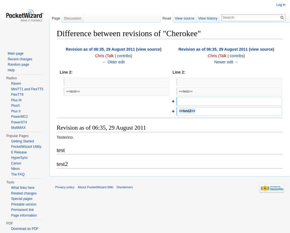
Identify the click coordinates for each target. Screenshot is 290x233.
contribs (124, 56)
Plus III (16, 100)
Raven (16, 83)
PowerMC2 (19, 117)
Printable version (23, 204)
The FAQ (18, 174)
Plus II (15, 111)
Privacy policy (65, 187)
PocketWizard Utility (26, 147)
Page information (24, 215)
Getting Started (22, 141)
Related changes (24, 193)
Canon (16, 163)
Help (11, 70)
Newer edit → (226, 62)
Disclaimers (125, 187)
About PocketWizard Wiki (96, 187)
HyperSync (19, 158)
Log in (280, 5)
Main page (16, 53)
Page (56, 18)
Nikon (15, 169)
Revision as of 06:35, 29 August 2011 (100, 49)
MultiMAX (18, 128)
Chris (100, 56)
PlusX (15, 106)
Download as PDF (25, 229)
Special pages (21, 199)
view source (149, 49)
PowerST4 (19, 122)
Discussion (73, 18)
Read (166, 18)
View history (208, 18)
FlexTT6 (17, 95)
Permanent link (22, 210)
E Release (19, 152)
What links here (23, 188)
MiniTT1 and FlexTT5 (27, 89)
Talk (110, 56)
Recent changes (20, 59)
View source (184, 18)
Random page (18, 65)
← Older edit (114, 62)
